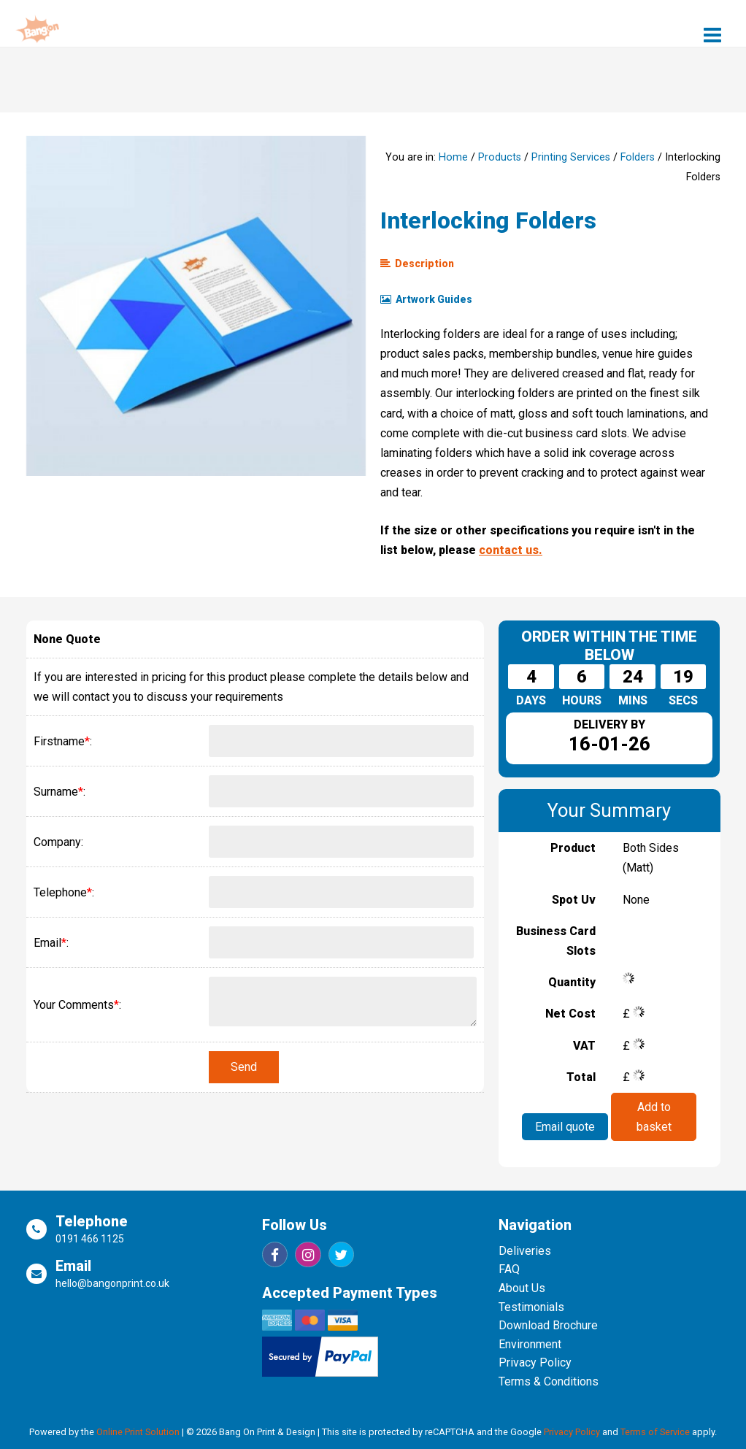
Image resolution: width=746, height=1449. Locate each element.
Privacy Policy (535, 1362)
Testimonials (531, 1307)
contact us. (510, 550)
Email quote (565, 1127)
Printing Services (570, 157)
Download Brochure (548, 1325)
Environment (530, 1344)
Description (417, 263)
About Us (522, 1288)
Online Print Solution (138, 1431)
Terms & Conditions (549, 1381)
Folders (637, 157)
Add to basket (653, 1116)
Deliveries (525, 1251)
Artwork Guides (426, 299)
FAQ (509, 1269)
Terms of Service (655, 1431)
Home (453, 157)
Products (499, 157)
